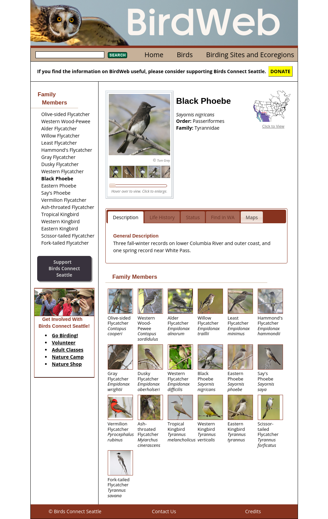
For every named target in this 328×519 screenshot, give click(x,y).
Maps (252, 217)
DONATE (280, 71)
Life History (162, 217)
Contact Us (164, 511)
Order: (184, 121)
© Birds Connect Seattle (75, 511)
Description (125, 217)
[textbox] (69, 54)
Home (154, 54)
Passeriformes (208, 121)
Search (117, 55)
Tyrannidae (207, 128)
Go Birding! (65, 335)
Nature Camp (68, 357)
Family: (185, 128)
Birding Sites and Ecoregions (250, 54)
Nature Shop (67, 364)
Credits (253, 511)
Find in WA (223, 217)
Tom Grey (163, 160)
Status (193, 217)
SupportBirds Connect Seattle (64, 268)
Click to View (273, 126)
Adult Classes (68, 349)
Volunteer (63, 342)
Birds (185, 54)
